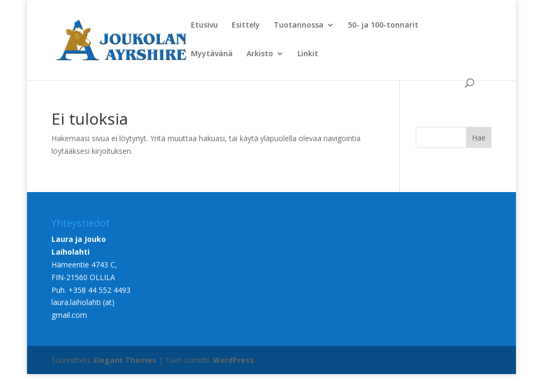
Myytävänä (212, 54)
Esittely (246, 25)
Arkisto (260, 54)
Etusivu (204, 25)
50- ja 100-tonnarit (383, 25)
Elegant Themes (124, 360)
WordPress (233, 360)
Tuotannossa (298, 25)
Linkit (307, 54)
